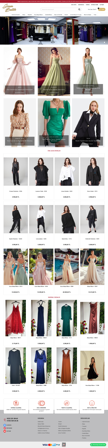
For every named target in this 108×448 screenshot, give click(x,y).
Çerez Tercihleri (62, 433)
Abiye (83, 424)
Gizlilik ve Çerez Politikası (44, 433)
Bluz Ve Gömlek (85, 436)
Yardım (60, 421)
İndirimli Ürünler (85, 422)
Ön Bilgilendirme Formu (43, 428)
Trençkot (83, 426)
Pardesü (83, 438)
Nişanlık (83, 429)
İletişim (60, 424)
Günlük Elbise (84, 433)
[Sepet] (101, 9)
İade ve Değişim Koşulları (64, 428)
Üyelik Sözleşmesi (62, 426)
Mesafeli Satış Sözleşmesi (44, 426)
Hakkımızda (40, 421)
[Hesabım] (91, 9)
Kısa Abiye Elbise (85, 431)
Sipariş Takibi (41, 424)
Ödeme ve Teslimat (42, 430)
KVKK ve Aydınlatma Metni (64, 430)
